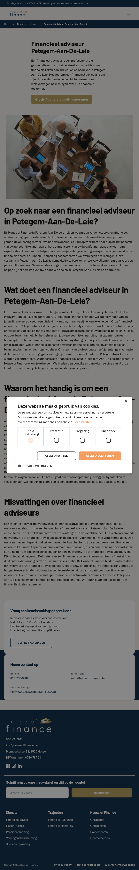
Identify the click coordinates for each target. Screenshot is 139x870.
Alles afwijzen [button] (56, 455)
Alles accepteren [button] (100, 455)
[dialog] (69, 435)
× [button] (125, 401)
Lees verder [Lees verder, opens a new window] (82, 422)
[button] (35, 466)
